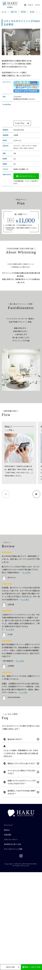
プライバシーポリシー (11, 839)
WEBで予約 (10, 967)
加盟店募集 (7, 835)
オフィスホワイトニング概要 (13, 849)
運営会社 (7, 830)
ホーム (4, 12)
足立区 (32, 12)
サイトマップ (8, 825)
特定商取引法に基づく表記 (12, 844)
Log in (30, 5)
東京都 (23, 12)
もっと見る (26, 572)
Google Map (19, 123)
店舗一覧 (14, 12)
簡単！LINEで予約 (32, 967)
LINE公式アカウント (26, 176)
